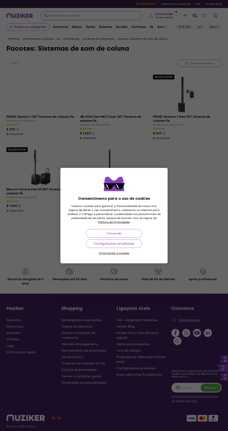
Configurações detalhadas (114, 243)
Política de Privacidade (114, 222)
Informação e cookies (114, 253)
